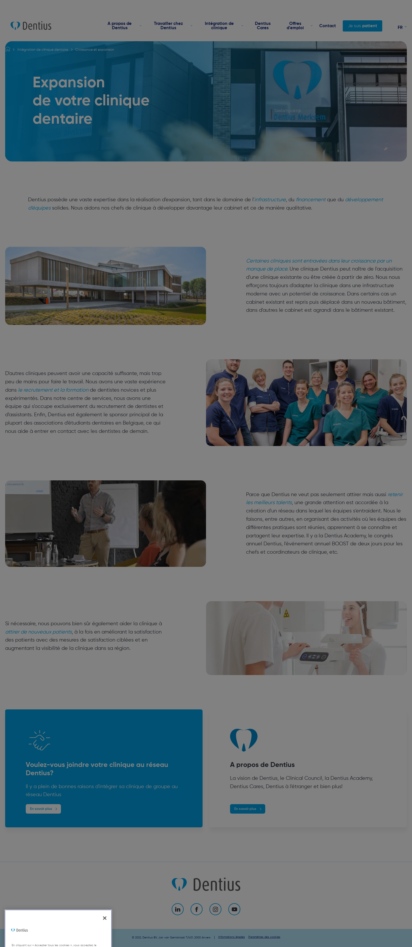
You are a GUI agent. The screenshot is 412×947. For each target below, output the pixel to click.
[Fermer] (104, 928)
